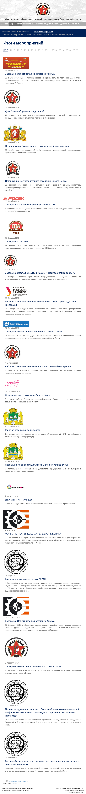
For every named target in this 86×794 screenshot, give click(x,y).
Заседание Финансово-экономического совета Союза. (33, 666)
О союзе (4, 24)
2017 (75, 50)
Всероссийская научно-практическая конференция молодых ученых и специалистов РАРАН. (42, 763)
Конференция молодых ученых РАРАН (25, 579)
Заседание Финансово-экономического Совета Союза (33, 331)
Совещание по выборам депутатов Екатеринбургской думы (36, 465)
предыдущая (12, 781)
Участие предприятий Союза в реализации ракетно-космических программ (38, 35)
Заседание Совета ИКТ (17, 241)
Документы (65, 24)
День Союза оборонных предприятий (24, 111)
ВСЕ (5, 50)
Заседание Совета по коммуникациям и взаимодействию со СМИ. (40, 273)
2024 (26, 50)
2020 (54, 50)
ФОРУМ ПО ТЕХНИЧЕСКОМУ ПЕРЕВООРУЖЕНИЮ (33, 533)
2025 (19, 50)
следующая (22, 781)
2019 (61, 50)
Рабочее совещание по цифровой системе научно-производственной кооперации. (41, 303)
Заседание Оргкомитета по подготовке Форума (30, 74)
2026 (12, 50)
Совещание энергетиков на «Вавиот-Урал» (27, 395)
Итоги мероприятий (43, 32)
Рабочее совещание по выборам (22, 430)
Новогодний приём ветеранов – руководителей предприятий (37, 146)
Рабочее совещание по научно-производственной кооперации (38, 366)
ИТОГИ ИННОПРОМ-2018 (18, 499)
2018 (68, 50)
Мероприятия (16, 24)
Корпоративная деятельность (45, 24)
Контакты (76, 24)
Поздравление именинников (15, 32)
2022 (40, 50)
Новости (27, 24)
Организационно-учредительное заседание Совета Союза (36, 181)
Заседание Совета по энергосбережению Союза (30, 204)
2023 (33, 50)
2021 (47, 50)
